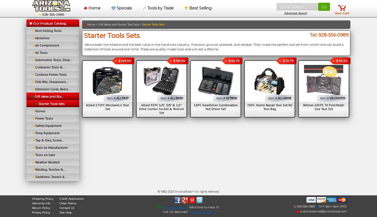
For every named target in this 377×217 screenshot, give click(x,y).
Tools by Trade (158, 8)
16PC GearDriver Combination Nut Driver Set (216, 107)
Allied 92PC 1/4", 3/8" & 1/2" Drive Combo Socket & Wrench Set (161, 109)
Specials (121, 8)
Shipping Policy (42, 198)
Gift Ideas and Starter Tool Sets (118, 24)
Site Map (65, 212)
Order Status (67, 203)
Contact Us (66, 208)
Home (92, 8)
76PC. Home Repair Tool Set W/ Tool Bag (269, 107)
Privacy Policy (41, 212)
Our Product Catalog (47, 23)
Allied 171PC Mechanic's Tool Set (107, 107)
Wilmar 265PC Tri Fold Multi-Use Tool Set (324, 107)
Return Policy (41, 208)
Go (324, 7)
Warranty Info (41, 203)
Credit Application (71, 198)
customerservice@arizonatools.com (321, 211)
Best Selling (198, 8)
